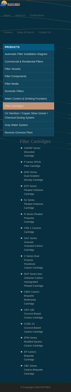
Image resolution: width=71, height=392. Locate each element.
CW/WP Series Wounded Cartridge (32, 152)
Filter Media (12, 83)
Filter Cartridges (14, 105)
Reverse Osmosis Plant (18, 132)
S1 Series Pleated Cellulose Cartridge (33, 204)
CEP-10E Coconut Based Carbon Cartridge (33, 313)
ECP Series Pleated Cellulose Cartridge (33, 190)
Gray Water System (16, 124)
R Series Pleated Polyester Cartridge (33, 218)
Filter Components (15, 76)
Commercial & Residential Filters (24, 61)
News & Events (25, 32)
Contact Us (45, 32)
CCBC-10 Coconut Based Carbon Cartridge (33, 327)
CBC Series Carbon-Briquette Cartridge (33, 369)
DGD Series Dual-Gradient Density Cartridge (33, 176)
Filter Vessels (12, 68)
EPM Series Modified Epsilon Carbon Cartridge (33, 341)
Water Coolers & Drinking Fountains (26, 98)
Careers (8, 32)
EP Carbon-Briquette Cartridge (30, 355)
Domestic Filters (14, 91)
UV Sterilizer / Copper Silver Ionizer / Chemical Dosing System (26, 115)
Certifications (37, 15)
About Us (20, 15)
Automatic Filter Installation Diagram (26, 54)
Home (7, 15)
